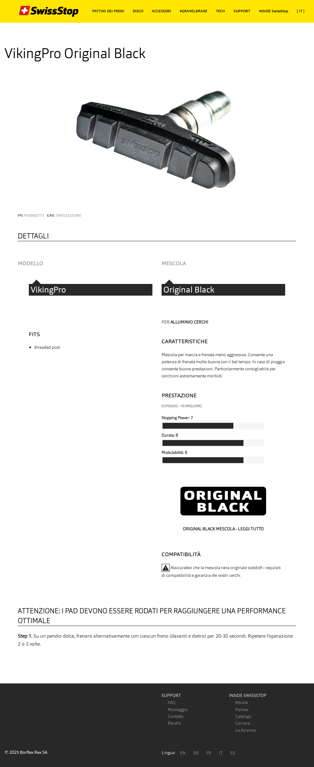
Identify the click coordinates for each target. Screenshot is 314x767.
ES (232, 753)
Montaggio (178, 709)
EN (183, 753)
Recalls (174, 723)
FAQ (171, 702)
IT (221, 753)
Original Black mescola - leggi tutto (223, 529)
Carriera (242, 723)
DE (196, 753)
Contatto (175, 716)
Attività (241, 702)
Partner (242, 709)
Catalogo (243, 716)
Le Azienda (245, 730)
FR (208, 753)
